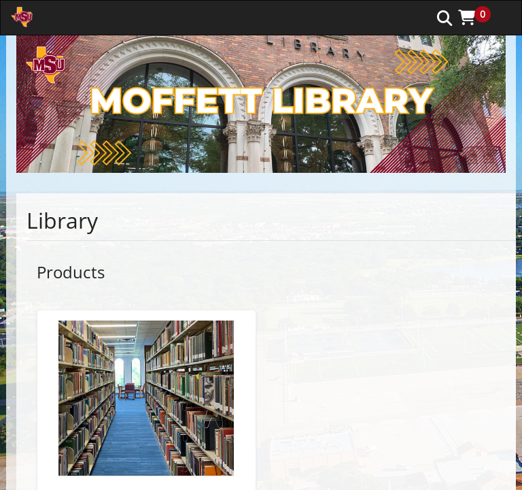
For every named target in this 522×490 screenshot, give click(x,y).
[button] (479, 17)
